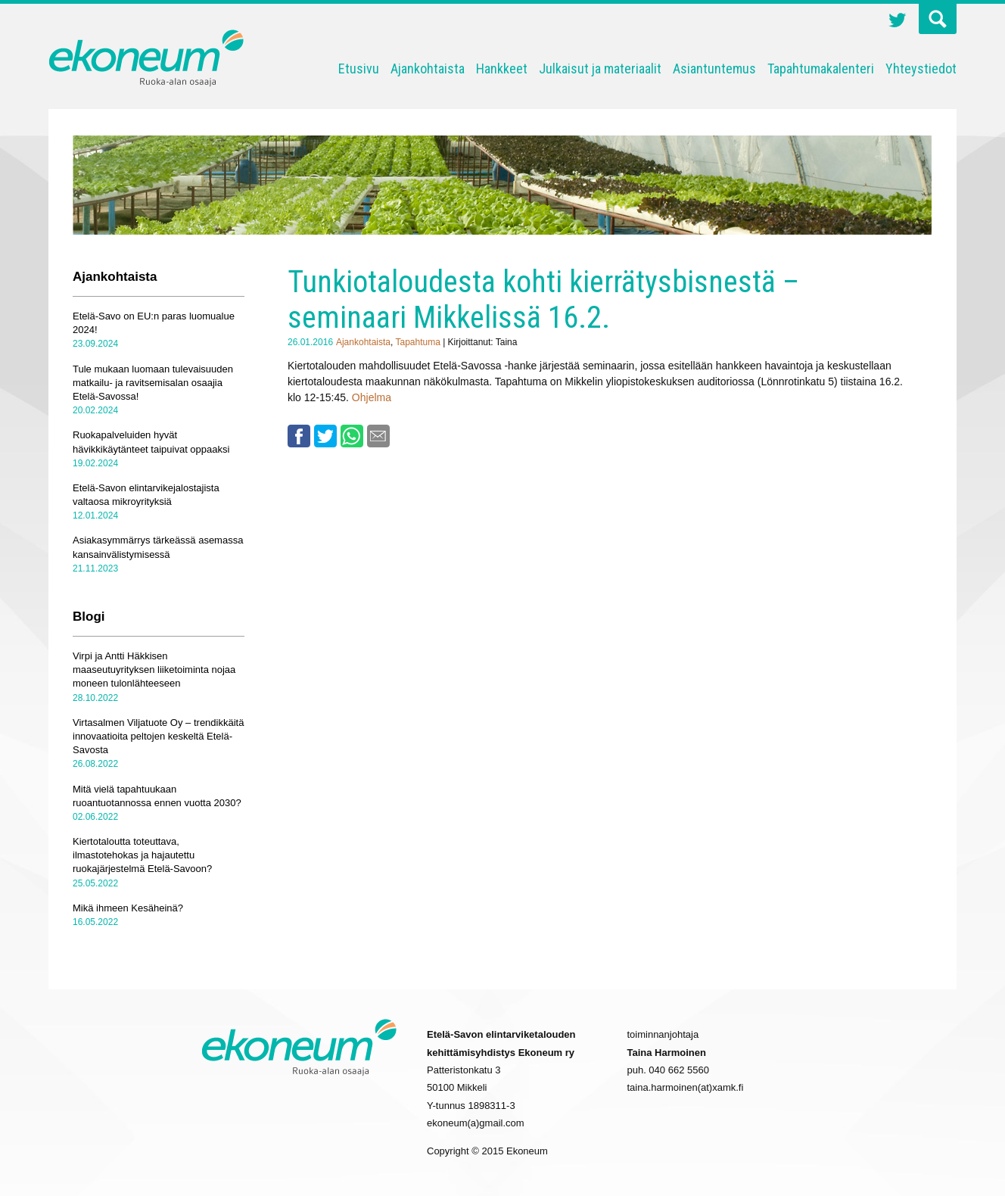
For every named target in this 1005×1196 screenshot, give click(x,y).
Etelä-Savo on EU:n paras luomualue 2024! (154, 322)
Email (378, 436)
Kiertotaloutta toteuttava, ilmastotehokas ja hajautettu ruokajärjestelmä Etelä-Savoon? (142, 855)
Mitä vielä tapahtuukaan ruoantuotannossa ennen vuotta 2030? (157, 795)
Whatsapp (352, 436)
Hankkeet (501, 68)
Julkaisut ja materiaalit (600, 68)
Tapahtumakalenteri (820, 68)
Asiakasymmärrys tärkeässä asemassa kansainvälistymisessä (158, 546)
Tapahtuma (417, 342)
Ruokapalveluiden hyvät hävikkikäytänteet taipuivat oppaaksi (151, 441)
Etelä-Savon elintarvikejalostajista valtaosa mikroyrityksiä (146, 494)
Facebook (299, 436)
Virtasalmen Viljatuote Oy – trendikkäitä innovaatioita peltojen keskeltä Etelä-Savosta (158, 736)
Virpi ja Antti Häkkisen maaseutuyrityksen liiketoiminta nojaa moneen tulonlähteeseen (154, 669)
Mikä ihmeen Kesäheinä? (128, 908)
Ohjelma (371, 397)
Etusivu (358, 68)
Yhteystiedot (921, 68)
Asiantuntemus (714, 68)
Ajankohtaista (427, 68)
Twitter (897, 22)
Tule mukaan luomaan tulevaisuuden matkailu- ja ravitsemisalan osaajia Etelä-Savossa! (153, 382)
